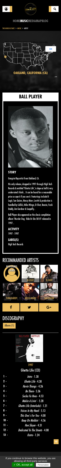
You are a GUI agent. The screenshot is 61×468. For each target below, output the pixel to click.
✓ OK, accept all (23, 464)
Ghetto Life (28, 370)
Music (24, 21)
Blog (45, 21)
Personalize (43, 465)
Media (32, 21)
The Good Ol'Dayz (8, 28)
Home (16, 21)
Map (39, 21)
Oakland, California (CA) (31, 73)
